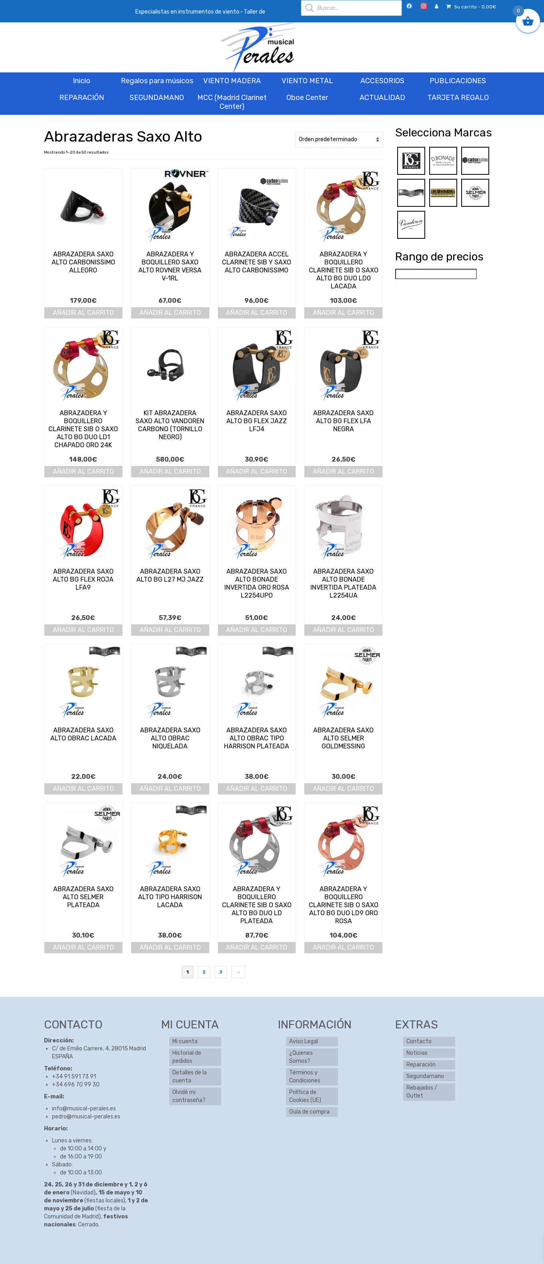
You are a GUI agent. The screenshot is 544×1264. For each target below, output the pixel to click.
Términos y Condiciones (304, 1076)
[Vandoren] (411, 224)
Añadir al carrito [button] (83, 312)
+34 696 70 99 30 (76, 1084)
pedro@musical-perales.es (86, 1116)
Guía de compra (309, 1111)
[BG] (411, 160)
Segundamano (425, 1076)
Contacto (419, 1041)
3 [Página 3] (220, 972)
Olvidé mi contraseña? (189, 1096)
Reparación (421, 1064)
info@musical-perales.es (84, 1108)
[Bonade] (443, 160)
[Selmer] (475, 192)
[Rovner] (443, 192)
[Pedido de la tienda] (339, 140)
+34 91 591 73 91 (74, 1076)
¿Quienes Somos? (301, 1057)
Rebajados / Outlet (421, 1091)
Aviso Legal (303, 1041)
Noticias (417, 1053)
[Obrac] (411, 192)
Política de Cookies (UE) (305, 1096)
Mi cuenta (185, 1041)
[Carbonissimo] (475, 160)
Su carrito (471, 7)
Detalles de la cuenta (189, 1076)
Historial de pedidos (186, 1057)
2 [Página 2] (204, 972)
